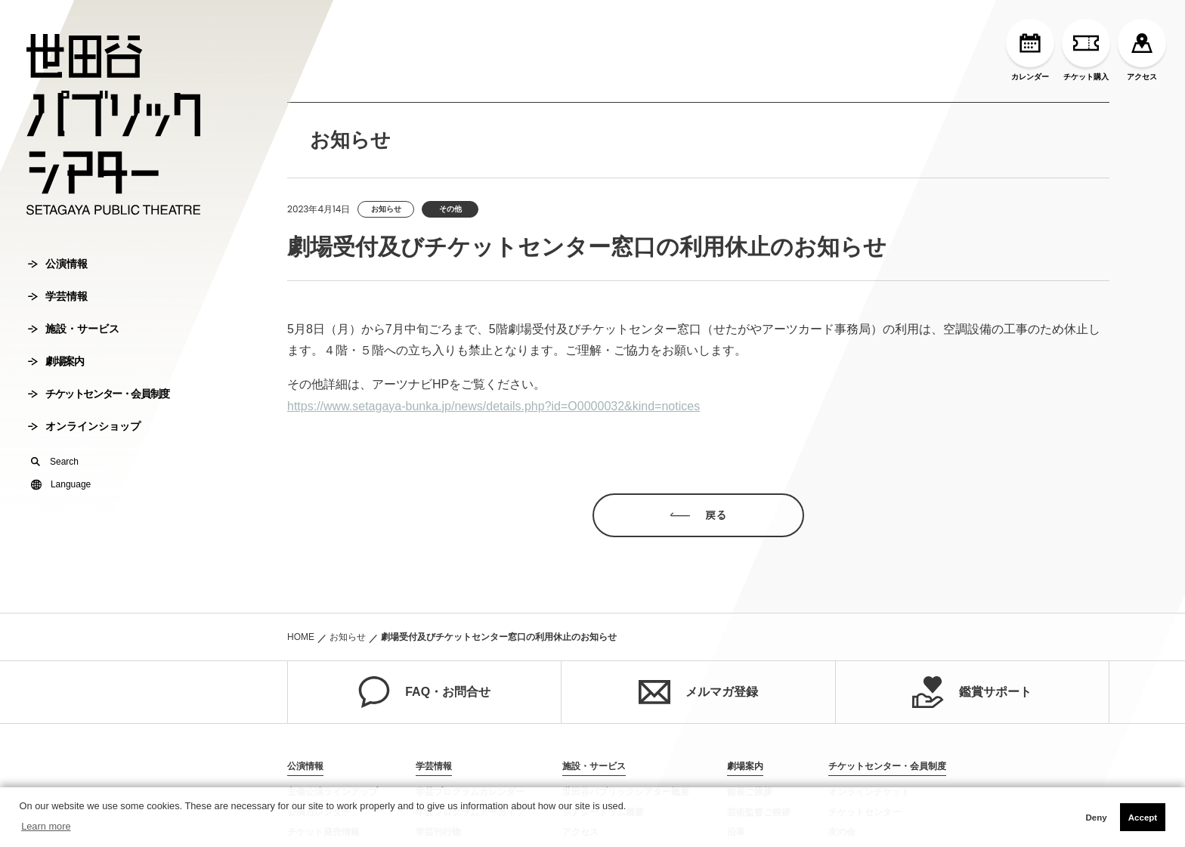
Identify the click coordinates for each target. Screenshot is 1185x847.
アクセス (1142, 50)
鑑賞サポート (972, 692)
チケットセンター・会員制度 (98, 394)
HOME (300, 637)
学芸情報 (58, 296)
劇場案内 (55, 361)
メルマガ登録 (698, 692)
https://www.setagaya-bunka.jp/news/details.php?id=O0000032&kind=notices (493, 406)
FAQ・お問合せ (424, 692)
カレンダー (1030, 50)
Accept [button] (1142, 817)
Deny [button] (1095, 817)
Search (55, 461)
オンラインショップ (84, 426)
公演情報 (58, 264)
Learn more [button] (45, 826)
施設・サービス (73, 329)
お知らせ (348, 637)
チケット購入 (1086, 50)
